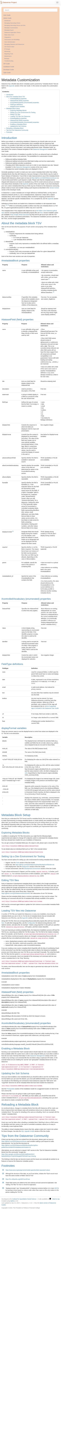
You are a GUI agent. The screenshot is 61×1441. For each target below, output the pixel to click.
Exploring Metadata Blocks (18, 110)
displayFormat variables (17, 106)
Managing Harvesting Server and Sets (14, 25)
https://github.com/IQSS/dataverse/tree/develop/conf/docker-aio (34, 864)
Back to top (56, 1199)
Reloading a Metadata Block (14, 128)
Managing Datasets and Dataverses (14, 44)
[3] (48, 279)
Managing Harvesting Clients (12, 23)
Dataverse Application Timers (12, 32)
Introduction (9, 94)
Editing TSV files (15, 114)
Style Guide (7, 72)
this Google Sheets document (20, 214)
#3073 (56, 1188)
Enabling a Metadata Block (18, 124)
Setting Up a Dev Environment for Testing (22, 112)
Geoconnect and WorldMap (12, 39)
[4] (53, 292)
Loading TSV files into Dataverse (20, 116)
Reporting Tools (8, 54)
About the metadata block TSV (15, 96)
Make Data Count (9, 35)
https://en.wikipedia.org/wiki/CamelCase (18, 1179)
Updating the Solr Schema (18, 126)
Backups (6, 58)
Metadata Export (9, 30)
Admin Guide (7, 18)
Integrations (7, 37)
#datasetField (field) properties (19, 100)
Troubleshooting (8, 61)
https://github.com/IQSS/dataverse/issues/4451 (15, 893)
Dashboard (7, 20)
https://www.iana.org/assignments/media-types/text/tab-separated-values (28, 1170)
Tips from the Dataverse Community (17, 130)
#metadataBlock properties (18, 98)
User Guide (6, 15)
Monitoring (7, 51)
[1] (6, 205)
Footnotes (9, 132)
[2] (8, 205)
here (41, 212)
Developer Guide (8, 69)
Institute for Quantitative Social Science (24, 1199)
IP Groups (7, 49)
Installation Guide (8, 66)
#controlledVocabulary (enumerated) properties (24, 102)
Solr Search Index (9, 46)
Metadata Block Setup (13, 108)
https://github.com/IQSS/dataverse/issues (44, 178)
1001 (26, 773)
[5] (13, 531)
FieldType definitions (16, 104)
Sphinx (12, 1201)
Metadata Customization (11, 28)
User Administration (9, 42)
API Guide (6, 64)
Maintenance (8, 56)
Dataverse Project (10, 2)
